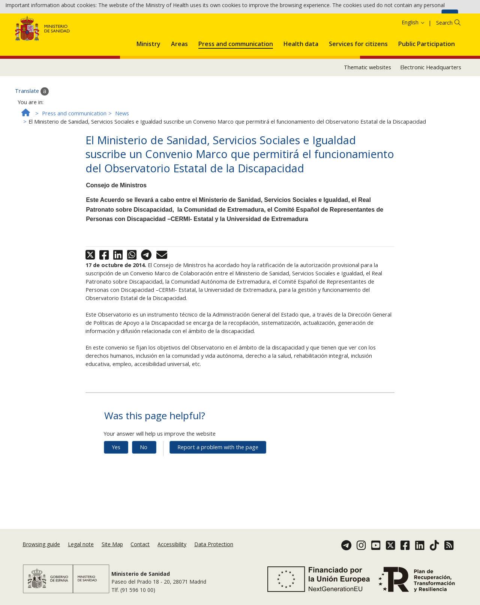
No (143, 478)
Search (444, 53)
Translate (32, 122)
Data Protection (213, 551)
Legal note (81, 551)
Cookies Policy (421, 18)
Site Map (112, 551)
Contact (140, 551)
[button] (148, 73)
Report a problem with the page (217, 478)
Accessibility (172, 551)
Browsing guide (41, 551)
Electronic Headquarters (430, 98)
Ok (449, 18)
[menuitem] (148, 73)
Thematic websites (367, 98)
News (122, 144)
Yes (116, 478)
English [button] (413, 53)
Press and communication (74, 144)
